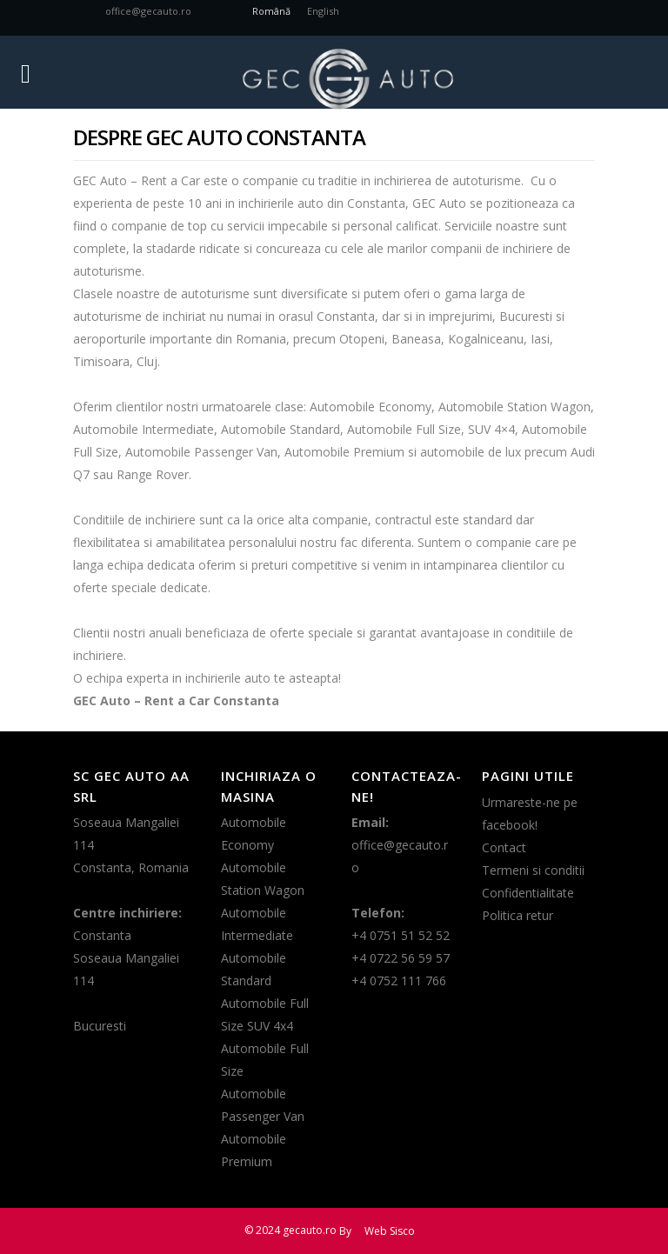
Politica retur (517, 915)
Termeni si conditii (533, 870)
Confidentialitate (528, 892)
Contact (504, 847)
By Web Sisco (377, 1231)
